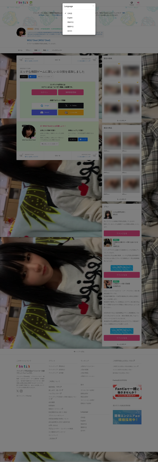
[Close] (93, 6)
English (69, 18)
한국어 (69, 31)
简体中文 (70, 22)
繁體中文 (70, 26)
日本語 (69, 13)
